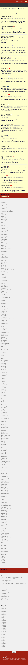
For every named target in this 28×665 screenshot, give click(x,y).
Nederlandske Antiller (5, 435)
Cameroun (3, 263)
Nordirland (3, 447)
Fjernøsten (3, 317)
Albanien (3, 207)
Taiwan (2, 522)
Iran (2, 357)
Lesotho (3, 386)
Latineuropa (3, 384)
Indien (2, 352)
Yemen (2, 559)
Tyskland (3, 540)
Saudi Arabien (4, 482)
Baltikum (3, 234)
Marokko (3, 412)
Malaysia (3, 406)
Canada (3, 265)
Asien (2, 225)
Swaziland (3, 511)
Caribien (3, 266)
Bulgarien (3, 256)
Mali (2, 409)
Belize (2, 240)
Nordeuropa (3, 445)
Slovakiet (3, 496)
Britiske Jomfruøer (5, 253)
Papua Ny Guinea (5, 461)
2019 (2, 635)
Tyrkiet (2, 539)
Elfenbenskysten (4, 297)
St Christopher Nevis (5, 505)
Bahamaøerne (4, 230)
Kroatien (3, 380)
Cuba (2, 283)
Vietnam (3, 556)
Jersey (2, 367)
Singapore (3, 491)
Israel (2, 361)
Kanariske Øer (4, 370)
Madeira (3, 401)
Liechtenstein (4, 393)
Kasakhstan (3, 373)
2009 (2, 620)
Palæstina (3, 458)
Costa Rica (3, 282)
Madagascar (3, 400)
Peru (2, 464)
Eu (1, 306)
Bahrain (3, 231)
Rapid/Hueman (16, 659)
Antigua (2, 217)
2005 (2, 614)
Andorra (3, 213)
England (3, 298)
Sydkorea (3, 516)
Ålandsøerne (4, 202)
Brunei (2, 254)
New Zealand (4, 438)
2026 (2, 646)
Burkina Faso (4, 257)
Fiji (1, 312)
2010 (2, 622)
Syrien (2, 519)
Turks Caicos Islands (5, 537)
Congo (2, 279)
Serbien (3, 487)
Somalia (3, 499)
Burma (2, 259)
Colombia (3, 275)
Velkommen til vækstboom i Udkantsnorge (10, 578)
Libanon (3, 389)
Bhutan (2, 245)
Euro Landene (4, 308)
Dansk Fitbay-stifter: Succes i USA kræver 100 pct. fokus (14, 583)
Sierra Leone (4, 490)
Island (2, 358)
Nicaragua (3, 439)
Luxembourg (4, 396)
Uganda (3, 542)
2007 (2, 617)
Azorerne (3, 228)
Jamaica (3, 364)
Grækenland (3, 332)
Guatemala (3, 338)
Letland (2, 387)
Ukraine (3, 543)
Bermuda (3, 243)
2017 (2, 632)
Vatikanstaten (4, 551)
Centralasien (4, 271)
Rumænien (3, 471)
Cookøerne (3, 280)
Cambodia (3, 262)
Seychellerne (4, 488)
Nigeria (2, 442)
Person (2, 595)
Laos (2, 383)
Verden (2, 554)
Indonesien (3, 354)
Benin (2, 242)
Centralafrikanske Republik (7, 269)
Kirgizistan (3, 378)
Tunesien (3, 534)
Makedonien (3, 403)
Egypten (3, 292)
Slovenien (3, 498)
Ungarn (2, 545)
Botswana (3, 249)
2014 (2, 628)
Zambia (2, 562)
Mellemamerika (4, 418)
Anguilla (3, 216)
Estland (2, 303)
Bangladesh (3, 236)
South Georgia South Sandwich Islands (9, 501)
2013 (2, 626)
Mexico (2, 421)
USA (2, 548)
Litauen (2, 395)
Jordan (2, 369)
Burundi (3, 260)
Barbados (3, 237)
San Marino (3, 481)
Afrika (2, 205)
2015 (2, 629)
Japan (2, 366)
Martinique (3, 413)
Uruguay (3, 547)
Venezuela (3, 553)
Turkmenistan (4, 536)
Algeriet (2, 208)
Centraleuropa (4, 272)
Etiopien (3, 305)
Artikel (2, 590)
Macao (2, 398)
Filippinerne (3, 314)
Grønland (3, 334)
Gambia (3, 326)
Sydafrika (3, 513)
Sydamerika (3, 514)
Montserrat (3, 429)
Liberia (2, 390)
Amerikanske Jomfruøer (6, 211)
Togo (2, 530)
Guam (2, 337)
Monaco (3, 424)
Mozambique (4, 430)
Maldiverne (3, 407)
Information (3, 592)
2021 (2, 639)
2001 (2, 608)
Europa (2, 309)
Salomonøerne (4, 478)
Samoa (2, 479)
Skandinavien (4, 493)
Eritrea (2, 302)
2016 (2, 631)
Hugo (12, 661)
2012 (2, 625)
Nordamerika (4, 444)
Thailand (3, 527)
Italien (2, 363)
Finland (2, 315)
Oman (2, 455)
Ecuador (3, 291)
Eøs (2, 300)
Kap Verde (3, 372)
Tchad (2, 525)
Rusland (3, 473)
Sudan (2, 507)
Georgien (3, 328)
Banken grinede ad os (6, 580)
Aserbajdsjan (4, 223)
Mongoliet (3, 426)
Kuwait (2, 381)
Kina (2, 377)
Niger (2, 441)
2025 (2, 645)
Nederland (3, 433)
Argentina (3, 219)
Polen (2, 465)
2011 (2, 623)
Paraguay (3, 462)
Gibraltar (3, 331)
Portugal (3, 467)
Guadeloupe (3, 335)
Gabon (2, 324)
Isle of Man (3, 360)
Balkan (2, 233)
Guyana (3, 344)
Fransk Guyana (4, 321)
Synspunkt (3, 599)
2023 (2, 642)
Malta (2, 410)
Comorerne (3, 277)
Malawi (2, 404)
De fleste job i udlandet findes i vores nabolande (12, 577)
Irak (2, 355)
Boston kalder (4, 581)
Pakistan (3, 456)
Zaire (2, 560)
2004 (2, 613)
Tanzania (3, 524)
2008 (2, 619)
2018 (2, 634)
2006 (2, 616)
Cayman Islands (4, 268)
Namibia (3, 432)
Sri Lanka (3, 504)
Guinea (2, 341)
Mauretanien (4, 415)
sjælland (13, 8)
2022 (2, 640)
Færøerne (3, 311)
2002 (2, 609)
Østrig (2, 453)
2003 (2, 611)
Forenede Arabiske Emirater (7, 318)
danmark (5, 8)
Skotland (3, 494)
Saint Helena (4, 476)
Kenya (2, 375)
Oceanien (3, 452)
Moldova (3, 422)
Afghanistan (3, 204)
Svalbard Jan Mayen (5, 508)
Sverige (2, 510)
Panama (3, 459)
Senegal (3, 485)
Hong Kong (3, 349)
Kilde (2, 593)
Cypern (2, 285)
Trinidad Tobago (4, 533)
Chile (2, 274)
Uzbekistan (3, 550)
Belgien (2, 239)
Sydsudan (3, 517)
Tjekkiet (3, 528)
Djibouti (2, 288)
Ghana (2, 329)
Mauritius (3, 416)
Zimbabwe (3, 563)
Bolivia (2, 246)
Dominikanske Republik (6, 289)
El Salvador (3, 295)
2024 (2, 643)
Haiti (2, 346)
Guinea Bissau (4, 343)
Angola (2, 214)
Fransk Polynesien (5, 323)
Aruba (2, 222)
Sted (2, 598)
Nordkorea (3, 449)
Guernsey (3, 340)
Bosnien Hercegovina (5, 248)
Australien (3, 226)
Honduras (3, 347)
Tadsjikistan (3, 520)
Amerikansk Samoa (5, 210)
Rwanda (3, 475)
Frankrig (3, 320)
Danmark (3, 286)
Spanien (3, 502)
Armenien (3, 220)
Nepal (2, 436)
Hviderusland (4, 351)
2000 (2, 606)
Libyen (2, 392)
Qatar (2, 470)
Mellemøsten (4, 419)
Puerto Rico (3, 468)
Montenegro (3, 427)
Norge (2, 450)
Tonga (2, 531)
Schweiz (3, 484)
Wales (2, 557)
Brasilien (3, 251)
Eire (2, 294)
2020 (2, 637)
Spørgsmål (3, 596)
